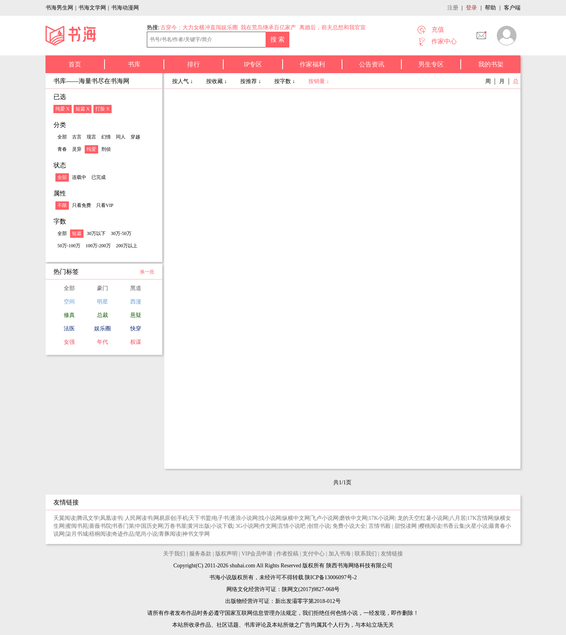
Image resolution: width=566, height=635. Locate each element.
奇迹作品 (123, 534)
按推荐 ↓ (251, 81)
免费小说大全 (349, 526)
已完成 (98, 177)
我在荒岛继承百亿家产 (268, 27)
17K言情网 (480, 518)
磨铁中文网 (353, 518)
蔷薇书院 (100, 526)
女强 (69, 342)
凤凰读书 (111, 518)
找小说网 (270, 518)
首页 (74, 64)
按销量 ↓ (318, 81)
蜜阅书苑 (77, 526)
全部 (62, 137)
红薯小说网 (434, 518)
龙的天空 (408, 518)
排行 (193, 64)
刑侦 (106, 149)
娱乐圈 (102, 329)
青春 (62, 149)
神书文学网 (196, 534)
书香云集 (454, 526)
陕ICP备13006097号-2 (330, 577)
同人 (120, 137)
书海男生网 (59, 8)
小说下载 (222, 526)
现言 (91, 137)
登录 (471, 8)
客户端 (512, 8)
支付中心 (313, 554)
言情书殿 (380, 526)
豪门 (102, 288)
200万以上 (126, 245)
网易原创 (165, 518)
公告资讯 (371, 64)
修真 (69, 315)
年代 (102, 342)
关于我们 (174, 554)
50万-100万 (68, 245)
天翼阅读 (64, 518)
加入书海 (340, 554)
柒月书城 (77, 534)
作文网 (268, 526)
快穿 (135, 329)
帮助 (490, 8)
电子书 (220, 518)
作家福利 (312, 64)
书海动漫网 (125, 8)
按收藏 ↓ (217, 81)
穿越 (135, 137)
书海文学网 (92, 8)
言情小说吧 (292, 526)
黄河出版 (199, 526)
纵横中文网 (296, 518)
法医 (69, 329)
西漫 (135, 302)
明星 (102, 302)
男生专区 (431, 64)
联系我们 (366, 554)
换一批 (147, 272)
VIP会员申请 (257, 554)
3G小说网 (247, 526)
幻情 (106, 137)
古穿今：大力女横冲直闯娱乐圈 (199, 27)
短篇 (77, 233)
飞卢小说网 (324, 518)
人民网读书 (138, 518)
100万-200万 (98, 245)
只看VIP (104, 205)
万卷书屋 (175, 526)
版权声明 (226, 554)
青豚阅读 (170, 534)
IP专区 (253, 64)
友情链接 (392, 554)
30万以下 (96, 233)
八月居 (457, 518)
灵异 (77, 149)
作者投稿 (287, 554)
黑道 (135, 288)
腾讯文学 (88, 518)
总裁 (102, 315)
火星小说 (476, 526)
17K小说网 (381, 518)
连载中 (79, 177)
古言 (77, 137)
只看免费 (81, 205)
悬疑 (135, 315)
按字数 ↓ (285, 81)
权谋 (135, 342)
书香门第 (123, 526)
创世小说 (319, 526)
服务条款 (200, 554)
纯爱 (91, 149)
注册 (452, 8)
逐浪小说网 (244, 518)
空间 (69, 302)
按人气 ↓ (183, 81)
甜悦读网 (406, 526)
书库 (134, 64)
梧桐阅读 (100, 534)
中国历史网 (149, 526)
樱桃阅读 (430, 526)
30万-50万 (121, 233)
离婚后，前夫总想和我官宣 (332, 27)
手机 (182, 518)
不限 (62, 205)
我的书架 (490, 64)
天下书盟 (200, 518)
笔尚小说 (146, 534)
